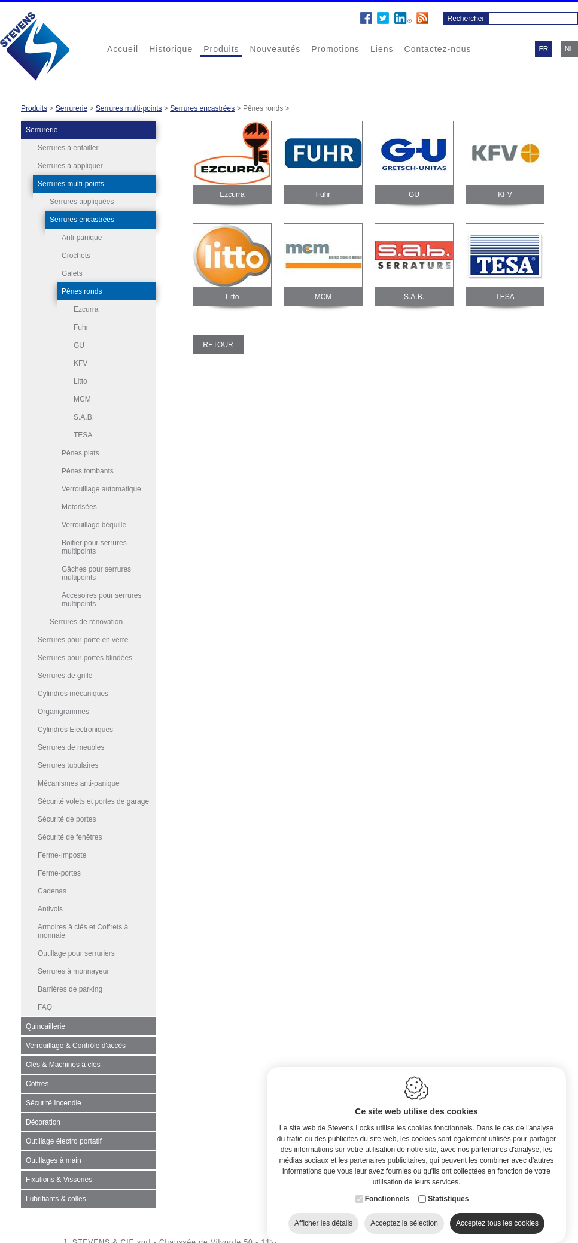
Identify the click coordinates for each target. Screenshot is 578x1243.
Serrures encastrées (202, 108)
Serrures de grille (65, 675)
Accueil (122, 49)
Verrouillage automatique (101, 489)
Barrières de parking (70, 989)
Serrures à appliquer (70, 166)
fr (544, 49)
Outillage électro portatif (64, 1141)
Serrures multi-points (129, 108)
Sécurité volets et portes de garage (93, 801)
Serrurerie (71, 108)
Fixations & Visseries (59, 1179)
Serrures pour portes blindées (85, 658)
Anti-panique (82, 237)
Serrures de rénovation (86, 622)
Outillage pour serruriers (76, 953)
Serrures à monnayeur (73, 971)
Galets (72, 273)
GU (79, 345)
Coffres (37, 1084)
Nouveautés (275, 49)
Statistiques (448, 1191)
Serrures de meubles (71, 747)
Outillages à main (53, 1160)
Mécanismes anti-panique (79, 783)
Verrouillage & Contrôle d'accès (76, 1045)
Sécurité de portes (67, 819)
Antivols (50, 909)
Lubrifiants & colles (56, 1199)
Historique (171, 49)
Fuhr (81, 327)
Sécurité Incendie (53, 1103)
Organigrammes (63, 711)
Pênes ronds (82, 291)
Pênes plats (80, 453)
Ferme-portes (59, 873)
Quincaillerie (45, 1026)
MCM (82, 399)
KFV (80, 363)
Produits (221, 49)
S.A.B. (84, 417)
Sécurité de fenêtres (70, 837)
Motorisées (79, 507)
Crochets (76, 255)
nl (569, 49)
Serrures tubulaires (68, 765)
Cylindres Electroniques (75, 729)
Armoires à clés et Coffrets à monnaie (83, 931)
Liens (381, 49)
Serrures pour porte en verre (83, 640)
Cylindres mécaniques (73, 693)
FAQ (45, 1007)
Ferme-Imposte (62, 855)
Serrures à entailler (68, 148)
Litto (80, 381)
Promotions (335, 49)
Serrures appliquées (82, 201)
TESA (83, 435)
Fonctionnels (387, 1191)
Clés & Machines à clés (63, 1064)
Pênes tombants (88, 471)
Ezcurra (86, 309)
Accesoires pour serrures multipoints (101, 599)
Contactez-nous (437, 49)
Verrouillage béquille (94, 525)
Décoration (43, 1122)
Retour (218, 345)
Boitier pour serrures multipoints (94, 547)
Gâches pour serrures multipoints (96, 573)
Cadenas (52, 891)
